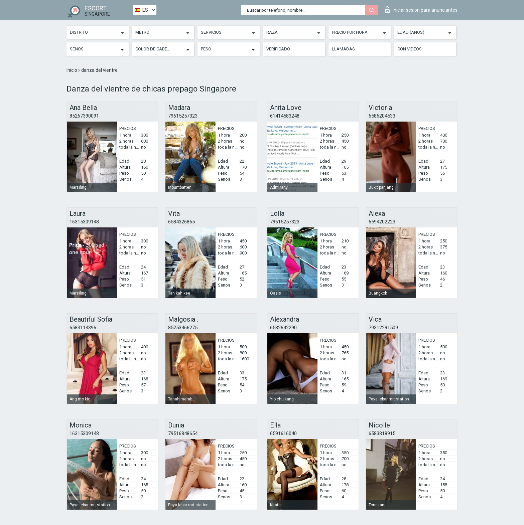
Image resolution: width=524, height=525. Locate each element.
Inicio (72, 70)
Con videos (409, 48)
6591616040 (283, 433)
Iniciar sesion (421, 9)
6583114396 (83, 328)
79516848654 (183, 433)
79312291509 (383, 328)
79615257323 (183, 116)
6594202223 (382, 222)
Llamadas (343, 48)
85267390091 (84, 116)
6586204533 (382, 116)
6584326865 (181, 222)
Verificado (278, 48)
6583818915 (382, 433)
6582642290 (283, 328)
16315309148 (84, 222)
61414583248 (284, 116)
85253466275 (183, 328)
